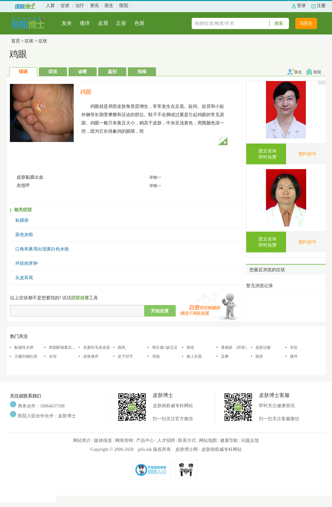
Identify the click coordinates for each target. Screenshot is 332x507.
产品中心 (145, 440)
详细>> (155, 177)
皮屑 (103, 23)
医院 (123, 5)
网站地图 (208, 440)
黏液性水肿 (23, 347)
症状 (65, 5)
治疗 (79, 5)
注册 (321, 5)
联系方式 (187, 440)
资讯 (94, 5)
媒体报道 (103, 440)
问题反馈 (250, 440)
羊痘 (294, 347)
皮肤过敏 (263, 347)
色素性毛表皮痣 (96, 347)
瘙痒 (85, 23)
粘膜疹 (22, 220)
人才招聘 (166, 440)
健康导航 (229, 440)
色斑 (139, 23)
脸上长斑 (194, 356)
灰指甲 (23, 185)
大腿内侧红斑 (25, 356)
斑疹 (259, 356)
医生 (109, 5)
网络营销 (124, 440)
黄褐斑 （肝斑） (235, 347)
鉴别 (112, 71)
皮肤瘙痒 (91, 356)
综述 (23, 71)
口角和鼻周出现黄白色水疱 (42, 249)
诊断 (82, 71)
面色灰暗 (24, 234)
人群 (50, 5)
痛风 (121, 347)
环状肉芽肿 (26, 263)
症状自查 (80, 297)
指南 (141, 71)
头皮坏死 (24, 277)
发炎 (67, 23)
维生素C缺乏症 (165, 347)
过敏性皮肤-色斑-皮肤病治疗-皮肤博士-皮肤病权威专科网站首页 (25, 6)
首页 (15, 41)
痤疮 (190, 347)
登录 (301, 5)
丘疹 (121, 23)
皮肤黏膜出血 (30, 177)
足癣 (225, 356)
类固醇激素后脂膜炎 (66, 347)
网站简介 (82, 440)
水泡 (52, 356)
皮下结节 (125, 356)
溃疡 (156, 356)
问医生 (306, 23)
